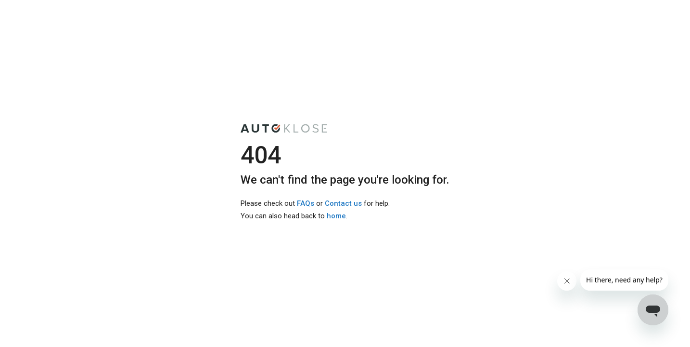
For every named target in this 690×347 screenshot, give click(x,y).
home (336, 216)
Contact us (343, 203)
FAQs (305, 203)
